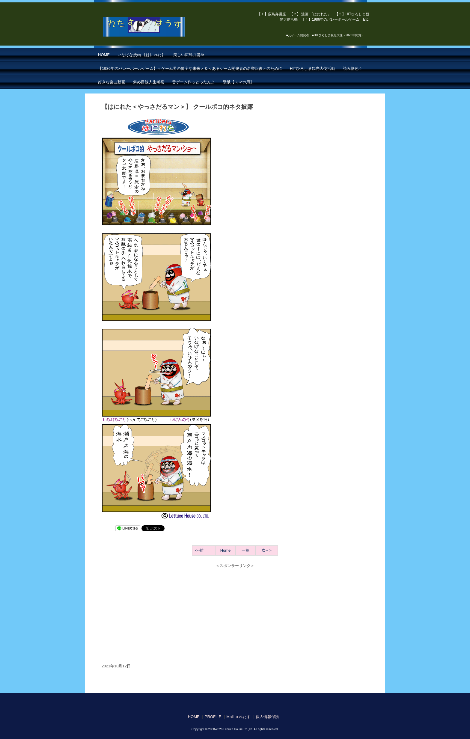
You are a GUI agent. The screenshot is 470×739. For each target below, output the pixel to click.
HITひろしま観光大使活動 (312, 68)
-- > (269, 550)
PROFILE (213, 716)
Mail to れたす (238, 716)
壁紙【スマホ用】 (238, 82)
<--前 (199, 550)
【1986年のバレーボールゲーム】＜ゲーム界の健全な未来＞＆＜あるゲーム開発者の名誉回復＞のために (190, 68)
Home (225, 550)
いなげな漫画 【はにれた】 (141, 54)
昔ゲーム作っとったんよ (193, 82)
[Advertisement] (235, 612)
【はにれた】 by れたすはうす (157, 27)
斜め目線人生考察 (148, 82)
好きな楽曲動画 (111, 82)
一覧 (245, 550)
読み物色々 (352, 68)
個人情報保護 (267, 716)
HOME (104, 54)
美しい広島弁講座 (188, 54)
